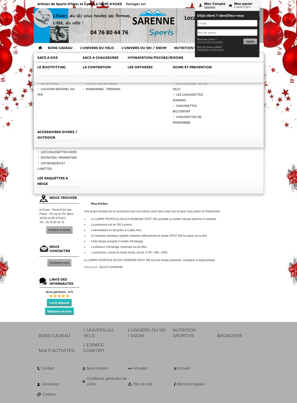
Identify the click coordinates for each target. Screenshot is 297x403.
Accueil (184, 368)
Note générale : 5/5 (59, 292)
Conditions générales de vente (107, 381)
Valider (250, 41)
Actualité (140, 368)
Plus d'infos (99, 203)
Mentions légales (191, 384)
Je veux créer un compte (210, 42)
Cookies (49, 394)
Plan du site (142, 384)
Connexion (209, 7)
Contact (47, 368)
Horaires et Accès (59, 230)
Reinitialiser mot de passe (210, 49)
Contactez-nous (59, 262)
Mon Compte (215, 4)
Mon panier (243, 4)
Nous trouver (97, 368)
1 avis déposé (59, 303)
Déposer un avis (59, 311)
